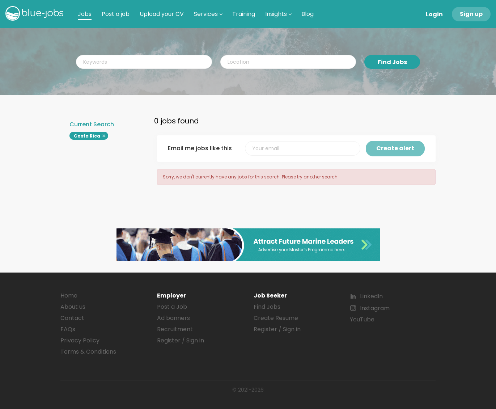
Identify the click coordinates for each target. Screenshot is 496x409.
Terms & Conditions (88, 351)
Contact (72, 318)
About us (72, 307)
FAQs (67, 329)
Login (434, 14)
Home (68, 295)
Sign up (471, 14)
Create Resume (276, 318)
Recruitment (175, 329)
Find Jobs (392, 62)
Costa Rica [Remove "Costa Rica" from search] (87, 136)
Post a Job (172, 307)
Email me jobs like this (200, 148)
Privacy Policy (79, 340)
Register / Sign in (180, 340)
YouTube (362, 319)
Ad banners (173, 318)
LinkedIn (371, 296)
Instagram (375, 308)
